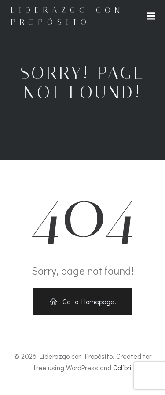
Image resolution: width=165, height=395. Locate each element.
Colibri (122, 367)
